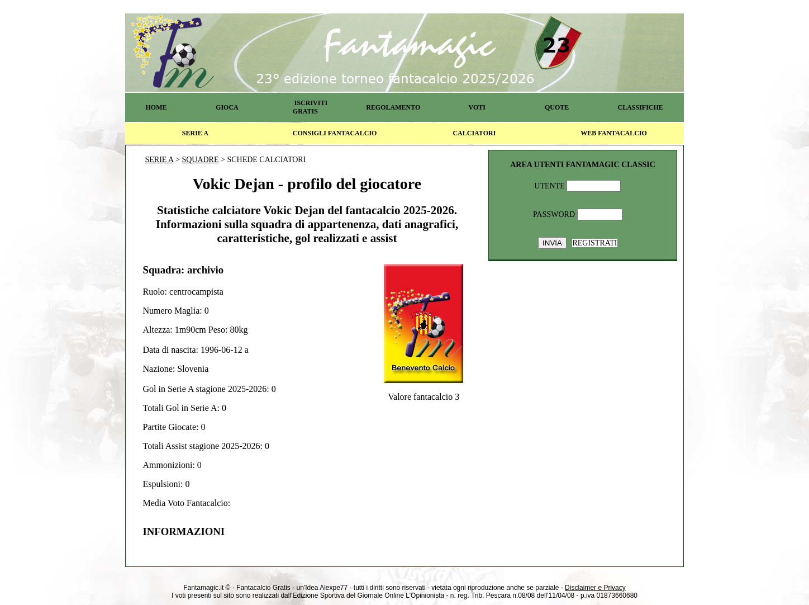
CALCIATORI (474, 133)
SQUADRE (200, 159)
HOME (155, 107)
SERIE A (195, 133)
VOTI (477, 107)
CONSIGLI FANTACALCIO (335, 133)
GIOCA (227, 107)
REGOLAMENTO (393, 107)
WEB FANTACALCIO (613, 133)
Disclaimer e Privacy (595, 588)
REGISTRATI (594, 243)
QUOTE (557, 107)
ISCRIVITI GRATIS (310, 107)
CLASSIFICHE (640, 107)
